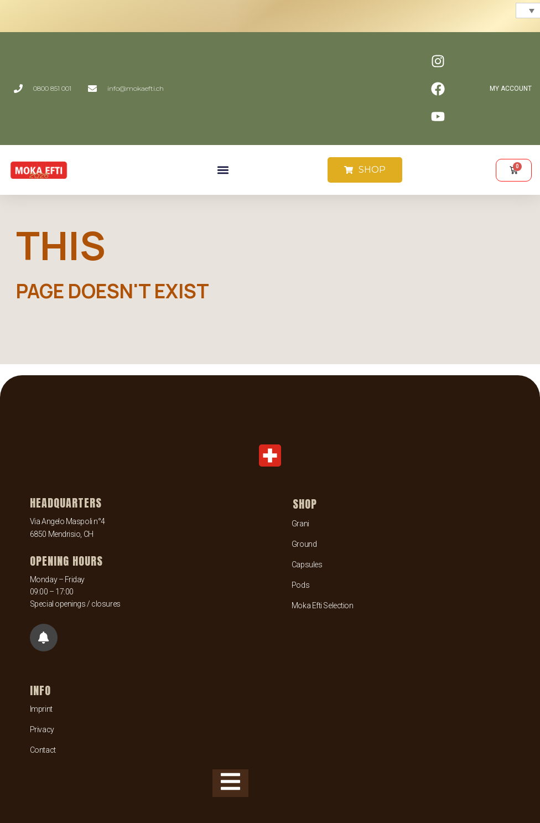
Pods (300, 585)
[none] (526, 10)
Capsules (307, 564)
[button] (223, 170)
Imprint (41, 709)
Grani (300, 523)
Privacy (42, 729)
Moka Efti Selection (322, 605)
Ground (304, 544)
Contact (43, 750)
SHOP (305, 504)
